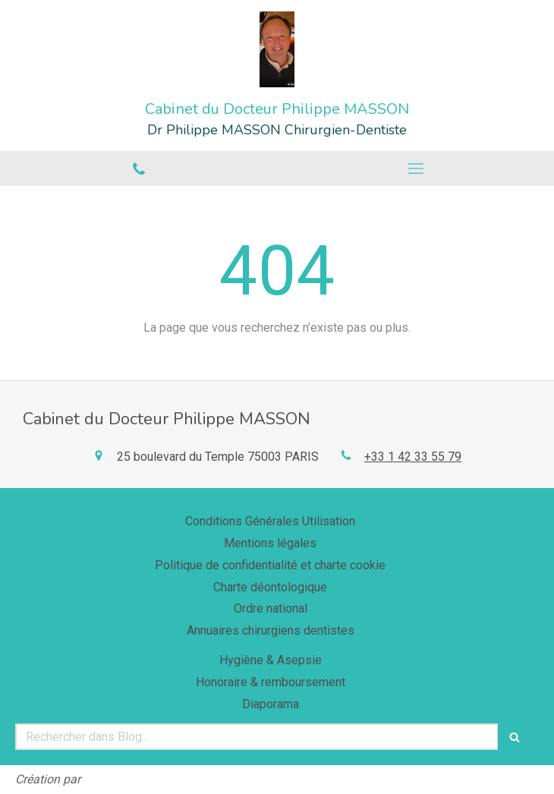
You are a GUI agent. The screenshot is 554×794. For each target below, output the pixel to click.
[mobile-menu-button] (415, 168)
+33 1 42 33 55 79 (412, 456)
